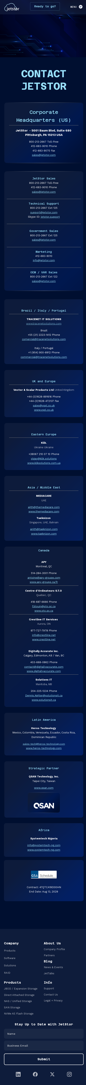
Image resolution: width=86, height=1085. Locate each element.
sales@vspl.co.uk (44, 405)
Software (9, 958)
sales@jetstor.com (44, 155)
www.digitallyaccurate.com (44, 671)
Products (9, 950)
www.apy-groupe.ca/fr (44, 582)
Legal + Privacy (53, 1000)
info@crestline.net (44, 635)
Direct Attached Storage (19, 994)
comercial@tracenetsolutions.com (44, 339)
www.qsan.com (44, 787)
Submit (43, 1059)
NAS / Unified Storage (18, 1001)
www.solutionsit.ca (44, 699)
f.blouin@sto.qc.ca (43, 606)
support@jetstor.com (43, 212)
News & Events (53, 967)
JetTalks (49, 973)
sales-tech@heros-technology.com (44, 744)
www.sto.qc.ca (43, 610)
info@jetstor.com (44, 260)
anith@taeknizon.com (44, 529)
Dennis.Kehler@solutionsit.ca (43, 695)
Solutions (10, 965)
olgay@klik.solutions (44, 458)
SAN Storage (12, 1007)
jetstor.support (50, 216)
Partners (49, 955)
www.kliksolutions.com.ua (43, 462)
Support (49, 988)
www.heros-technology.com (44, 748)
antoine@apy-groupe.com (44, 577)
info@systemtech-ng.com (43, 845)
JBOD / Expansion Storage (20, 988)
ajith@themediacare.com (44, 507)
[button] (75, 7)
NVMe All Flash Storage (18, 1013)
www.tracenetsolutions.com (43, 323)
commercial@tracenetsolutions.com (44, 357)
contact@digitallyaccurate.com (43, 666)
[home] (10, 7)
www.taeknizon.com (44, 533)
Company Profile (54, 949)
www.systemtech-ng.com (43, 849)
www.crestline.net (43, 639)
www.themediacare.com (44, 511)
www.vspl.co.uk (44, 409)
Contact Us (51, 994)
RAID (7, 972)
